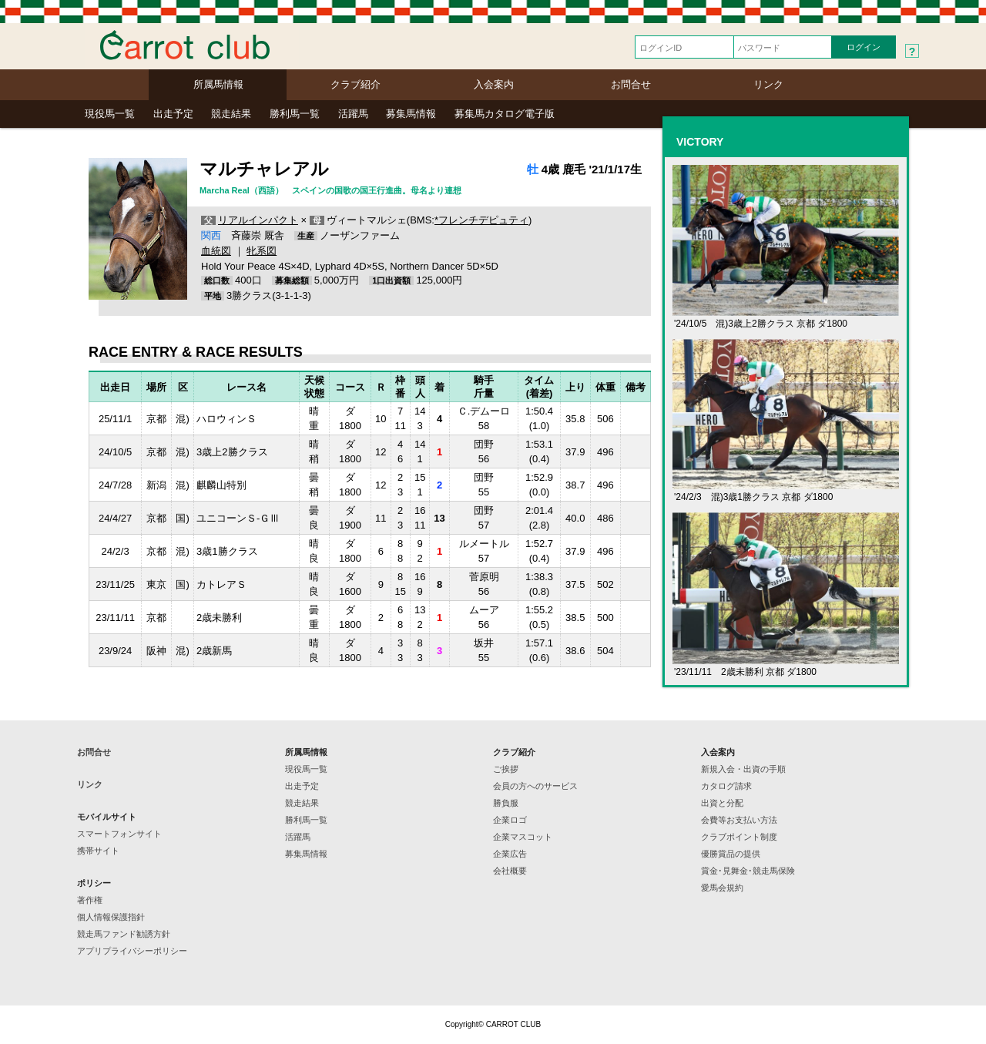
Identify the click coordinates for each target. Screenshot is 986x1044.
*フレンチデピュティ (481, 220)
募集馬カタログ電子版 (504, 113)
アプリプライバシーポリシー (132, 950)
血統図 (216, 251)
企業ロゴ (510, 819)
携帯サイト (98, 850)
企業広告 (510, 853)
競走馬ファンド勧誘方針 (123, 933)
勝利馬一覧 (295, 113)
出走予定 (173, 113)
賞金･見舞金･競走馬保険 (748, 870)
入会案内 (494, 84)
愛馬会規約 (722, 887)
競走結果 (231, 113)
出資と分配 (722, 802)
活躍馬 (353, 113)
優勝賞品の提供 (730, 853)
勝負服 (505, 802)
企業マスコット (522, 836)
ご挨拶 (505, 769)
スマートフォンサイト (119, 833)
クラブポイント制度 (739, 836)
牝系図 (261, 251)
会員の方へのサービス (535, 786)
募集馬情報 (411, 113)
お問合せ (631, 84)
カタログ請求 (726, 786)
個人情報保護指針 (111, 916)
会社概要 (510, 870)
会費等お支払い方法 (739, 819)
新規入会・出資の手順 (743, 769)
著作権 (89, 900)
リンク (768, 84)
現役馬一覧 (110, 113)
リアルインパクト (258, 220)
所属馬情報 (218, 84)
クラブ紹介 (355, 84)
